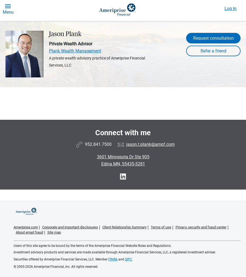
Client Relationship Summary (124, 227)
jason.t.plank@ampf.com (150, 144)
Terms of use (161, 227)
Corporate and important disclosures (70, 227)
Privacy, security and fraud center (201, 227)
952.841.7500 (98, 144)
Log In (230, 8)
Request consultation (213, 38)
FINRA (113, 259)
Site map (54, 232)
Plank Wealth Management (75, 50)
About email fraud (29, 232)
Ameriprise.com (26, 227)
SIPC (128, 259)
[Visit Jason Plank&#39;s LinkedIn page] (123, 177)
